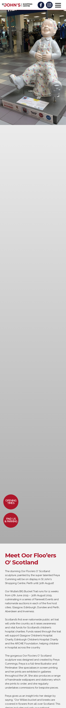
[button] (58, 5)
